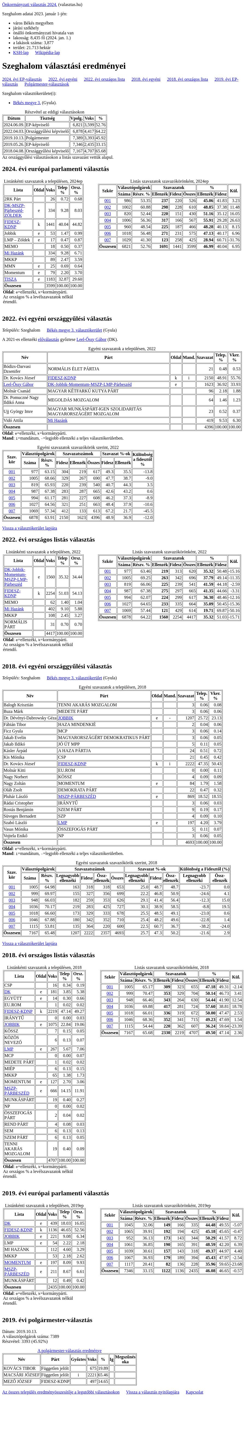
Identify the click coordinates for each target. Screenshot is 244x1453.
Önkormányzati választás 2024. (29, 4)
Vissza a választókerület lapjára (29, 528)
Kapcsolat (194, 1392)
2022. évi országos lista (104, 79)
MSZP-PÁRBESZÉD (77, 796)
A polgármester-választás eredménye (69, 1350)
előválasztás (48, 339)
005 (108, 226)
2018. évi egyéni (146, 79)
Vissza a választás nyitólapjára (152, 1392)
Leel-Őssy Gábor (91, 339)
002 (108, 207)
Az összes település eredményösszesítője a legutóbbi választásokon (61, 1392)
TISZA (10, 279)
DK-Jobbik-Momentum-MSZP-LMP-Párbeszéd (90, 384)
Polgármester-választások (47, 84)
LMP (62, 822)
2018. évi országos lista (187, 79)
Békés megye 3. (27, 102)
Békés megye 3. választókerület (74, 330)
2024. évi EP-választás (22, 79)
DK (7, 991)
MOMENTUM (17, 1262)
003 (108, 213)
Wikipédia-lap (47, 52)
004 (108, 220)
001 (108, 200)
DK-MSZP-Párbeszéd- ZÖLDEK (14, 210)
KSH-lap (21, 52)
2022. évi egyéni (62, 79)
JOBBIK (65, 718)
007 (108, 240)
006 (108, 233)
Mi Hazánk (14, 253)
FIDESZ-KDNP (12, 224)
